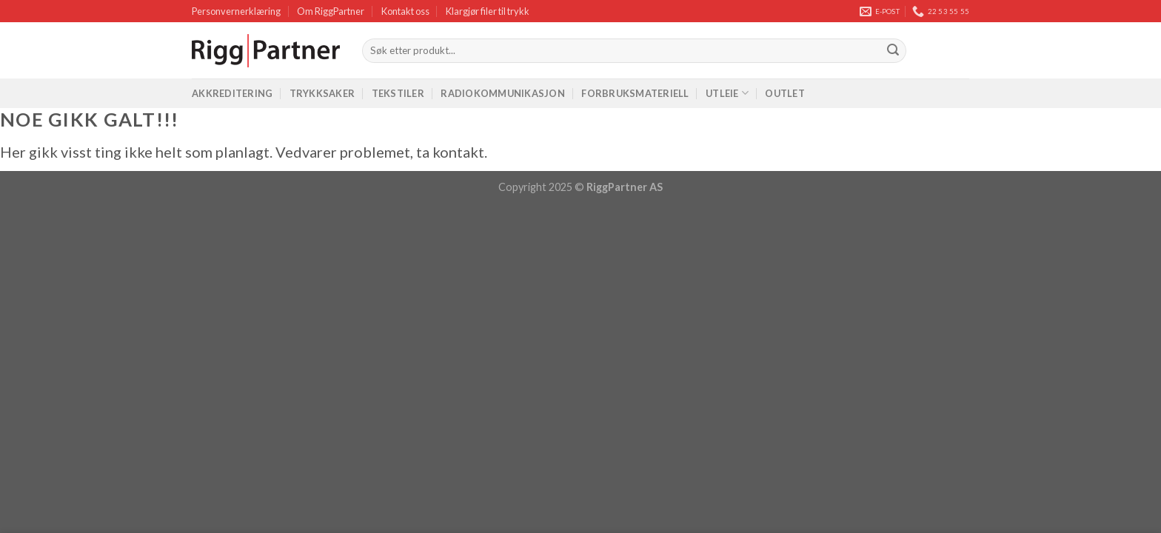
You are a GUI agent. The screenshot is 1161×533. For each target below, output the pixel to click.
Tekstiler (398, 93)
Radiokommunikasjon (503, 93)
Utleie (727, 93)
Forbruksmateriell (635, 93)
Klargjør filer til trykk (487, 11)
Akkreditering (232, 93)
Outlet (785, 93)
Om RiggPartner (330, 11)
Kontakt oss (405, 11)
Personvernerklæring (236, 11)
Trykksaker (322, 93)
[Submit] (893, 51)
